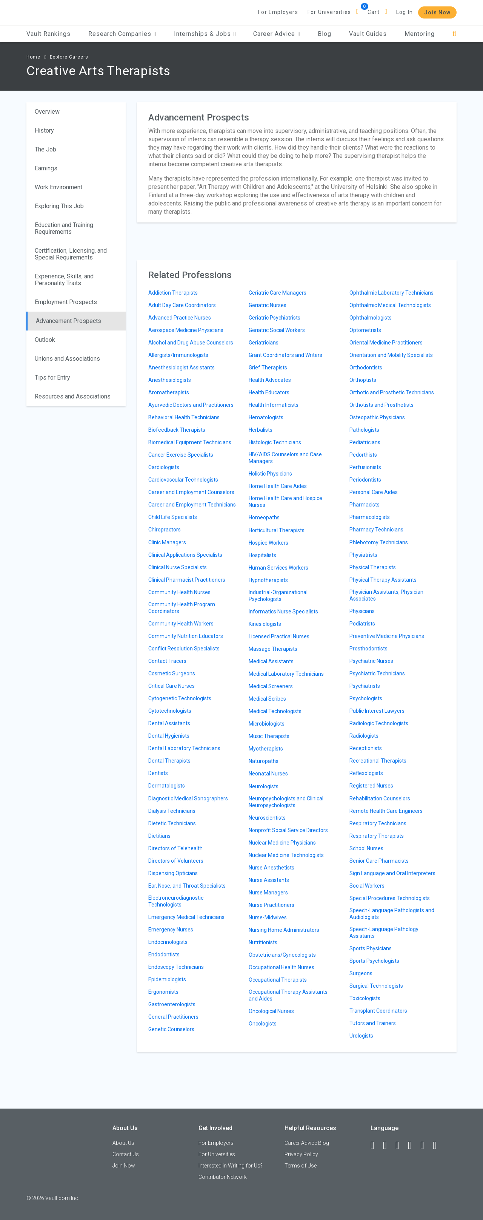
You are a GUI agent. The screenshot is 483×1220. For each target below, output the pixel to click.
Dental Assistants (169, 723)
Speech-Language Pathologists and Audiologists (391, 913)
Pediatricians (364, 442)
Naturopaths (263, 761)
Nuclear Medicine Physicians (282, 843)
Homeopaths (264, 517)
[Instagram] (413, 1145)
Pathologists (364, 430)
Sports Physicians (370, 948)
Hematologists (266, 417)
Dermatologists (166, 786)
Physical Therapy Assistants (383, 580)
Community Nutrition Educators (185, 636)
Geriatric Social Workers (277, 330)
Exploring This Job (59, 206)
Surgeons (360, 973)
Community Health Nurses (179, 592)
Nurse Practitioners (271, 905)
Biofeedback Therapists (176, 430)
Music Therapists (269, 736)
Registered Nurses (371, 786)
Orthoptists (362, 380)
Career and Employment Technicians (192, 505)
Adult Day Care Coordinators (182, 305)
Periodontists (365, 480)
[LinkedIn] (388, 1145)
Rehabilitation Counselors (379, 798)
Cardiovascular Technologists (183, 480)
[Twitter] (400, 1145)
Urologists (361, 1036)
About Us (123, 1143)
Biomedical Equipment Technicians (189, 442)
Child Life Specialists (172, 517)
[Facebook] (376, 1145)
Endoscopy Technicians (176, 967)
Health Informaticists (273, 405)
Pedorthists (363, 455)
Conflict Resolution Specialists (184, 649)
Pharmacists (364, 505)
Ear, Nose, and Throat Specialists (187, 886)
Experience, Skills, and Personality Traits (64, 280)
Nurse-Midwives (268, 917)
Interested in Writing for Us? (230, 1166)
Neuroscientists (267, 818)
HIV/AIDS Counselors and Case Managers (285, 457)
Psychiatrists (364, 686)
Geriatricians (263, 343)
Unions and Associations (67, 358)
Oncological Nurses (271, 1011)
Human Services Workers (278, 568)
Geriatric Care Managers (277, 293)
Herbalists (260, 430)
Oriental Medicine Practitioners (386, 343)
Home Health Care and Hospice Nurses (285, 501)
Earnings (46, 168)
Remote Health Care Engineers (386, 811)
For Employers (278, 12)
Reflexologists (366, 773)
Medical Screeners (271, 686)
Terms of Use (301, 1166)
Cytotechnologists (169, 711)
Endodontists (164, 954)
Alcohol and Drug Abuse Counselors (190, 343)
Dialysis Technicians (171, 811)
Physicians (362, 611)
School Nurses (366, 848)
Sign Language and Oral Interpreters (392, 873)
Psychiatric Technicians (377, 673)
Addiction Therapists (173, 293)
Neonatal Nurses (268, 774)
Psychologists (365, 698)
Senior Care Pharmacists (379, 861)
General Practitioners (173, 1017)
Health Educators (269, 392)
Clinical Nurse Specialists (177, 567)
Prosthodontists (368, 649)
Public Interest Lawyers (377, 711)
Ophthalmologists (370, 318)
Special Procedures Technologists (389, 898)
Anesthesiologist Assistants (181, 367)
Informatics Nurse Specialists (283, 611)
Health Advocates (270, 380)
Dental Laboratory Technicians (184, 748)
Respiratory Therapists (376, 836)
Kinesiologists (265, 624)
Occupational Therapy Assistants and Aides (288, 995)
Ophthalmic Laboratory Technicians (391, 293)
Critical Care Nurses (171, 686)
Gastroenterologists (171, 1004)
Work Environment (58, 187)
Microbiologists (267, 724)
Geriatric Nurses (267, 305)
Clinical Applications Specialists (185, 555)
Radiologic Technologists (378, 723)
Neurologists (263, 786)
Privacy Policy (301, 1154)
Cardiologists (163, 467)
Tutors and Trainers (372, 1023)
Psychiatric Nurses (371, 661)
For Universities (329, 12)
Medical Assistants (271, 661)
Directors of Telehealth (175, 848)
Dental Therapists (169, 761)
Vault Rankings (48, 33)
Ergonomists (163, 992)
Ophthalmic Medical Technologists (390, 305)
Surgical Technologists (376, 986)
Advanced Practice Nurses (179, 318)
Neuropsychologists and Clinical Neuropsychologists (286, 801)
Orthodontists (365, 367)
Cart (374, 12)
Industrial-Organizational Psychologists (278, 595)
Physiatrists (363, 555)
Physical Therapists (372, 567)
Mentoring (420, 33)
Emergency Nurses (170, 930)
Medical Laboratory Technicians (286, 674)
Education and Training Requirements (64, 228)
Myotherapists (266, 749)
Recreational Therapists (377, 761)
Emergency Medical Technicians (186, 917)
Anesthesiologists (169, 380)
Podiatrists (362, 624)
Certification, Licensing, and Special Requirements (71, 254)
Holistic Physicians (270, 474)
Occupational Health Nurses (281, 967)
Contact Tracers (167, 661)
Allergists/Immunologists (178, 355)
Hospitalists (262, 555)
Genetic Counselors (171, 1029)
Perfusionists (365, 467)
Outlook (45, 339)
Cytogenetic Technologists (179, 698)
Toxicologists (364, 998)
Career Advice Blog (307, 1143)
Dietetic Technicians (172, 823)
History (44, 130)
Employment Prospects (66, 302)
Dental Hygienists (168, 736)
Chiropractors (164, 530)
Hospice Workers (268, 543)
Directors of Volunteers (175, 861)
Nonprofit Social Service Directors (288, 830)
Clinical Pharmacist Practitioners (186, 580)
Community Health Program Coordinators (181, 607)
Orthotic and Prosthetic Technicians (391, 392)
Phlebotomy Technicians (378, 542)
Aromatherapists (168, 392)
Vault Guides (368, 33)
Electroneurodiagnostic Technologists (175, 901)
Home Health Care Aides (278, 486)
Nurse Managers (268, 893)
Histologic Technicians (275, 442)
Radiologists (363, 736)
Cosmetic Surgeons (171, 673)
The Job (45, 149)
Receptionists (365, 748)
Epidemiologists (167, 979)
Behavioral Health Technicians (184, 417)
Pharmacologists (369, 517)
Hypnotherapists (268, 580)
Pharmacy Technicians (376, 530)
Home (33, 57)
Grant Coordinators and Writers (285, 355)
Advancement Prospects (68, 320)
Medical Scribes (267, 699)
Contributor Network (222, 1177)
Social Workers (367, 886)
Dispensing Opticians (173, 873)
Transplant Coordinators (378, 1011)
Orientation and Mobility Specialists (391, 355)
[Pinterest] (425, 1145)
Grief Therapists (268, 367)
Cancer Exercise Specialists (180, 455)
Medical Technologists (275, 711)
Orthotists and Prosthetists (381, 405)
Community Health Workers (181, 624)
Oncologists (263, 1024)
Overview (47, 111)
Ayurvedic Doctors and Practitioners (191, 405)
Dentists (158, 773)
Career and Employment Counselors (191, 492)
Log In (404, 12)
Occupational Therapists (278, 980)
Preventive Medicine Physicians (386, 636)
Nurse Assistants (269, 880)
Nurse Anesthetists (271, 868)
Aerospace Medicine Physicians (185, 330)
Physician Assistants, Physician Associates (386, 595)
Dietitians (159, 836)
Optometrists (365, 330)
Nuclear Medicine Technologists (286, 855)
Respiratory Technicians (377, 823)
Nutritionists (263, 942)
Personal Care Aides (373, 492)
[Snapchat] (438, 1145)
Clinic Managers (167, 542)
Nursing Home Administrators (284, 930)
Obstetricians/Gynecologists (282, 955)
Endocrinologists (168, 942)
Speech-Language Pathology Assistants (383, 932)
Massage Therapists (273, 649)
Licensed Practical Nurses (279, 636)
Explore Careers (69, 57)
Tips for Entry (52, 377)
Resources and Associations (73, 396)
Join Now (437, 12)
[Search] (454, 33)
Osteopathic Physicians (377, 417)
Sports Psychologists (374, 961)
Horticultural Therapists (277, 530)
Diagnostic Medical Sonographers (188, 798)
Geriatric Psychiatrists (274, 318)
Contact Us (125, 1154)
